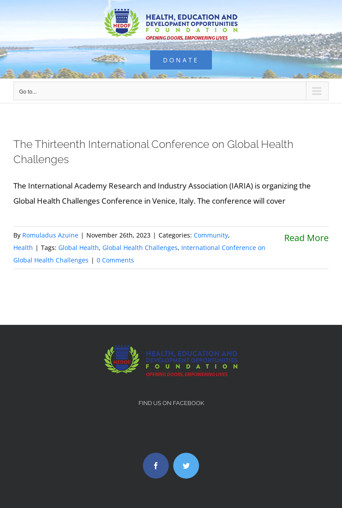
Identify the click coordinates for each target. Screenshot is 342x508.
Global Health (78, 247)
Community (211, 235)
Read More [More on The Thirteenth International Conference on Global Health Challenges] (306, 238)
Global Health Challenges (140, 247)
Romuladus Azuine (50, 235)
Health (23, 247)
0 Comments (115, 260)
